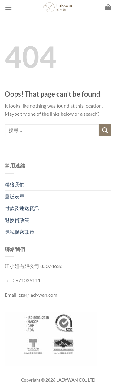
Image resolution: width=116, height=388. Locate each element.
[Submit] (105, 130)
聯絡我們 (14, 184)
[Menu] (8, 7)
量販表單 (14, 196)
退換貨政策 (17, 220)
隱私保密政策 (19, 232)
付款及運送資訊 (22, 208)
